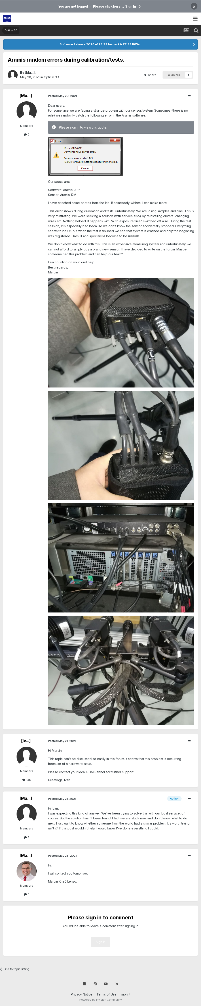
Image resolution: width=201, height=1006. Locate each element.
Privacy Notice (81, 994)
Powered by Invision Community (100, 999)
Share (150, 75)
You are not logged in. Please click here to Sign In (97, 6)
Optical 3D (51, 77)
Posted (62, 96)
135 (26, 779)
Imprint (125, 994)
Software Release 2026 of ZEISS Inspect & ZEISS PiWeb (100, 44)
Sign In (101, 942)
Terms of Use (106, 994)
